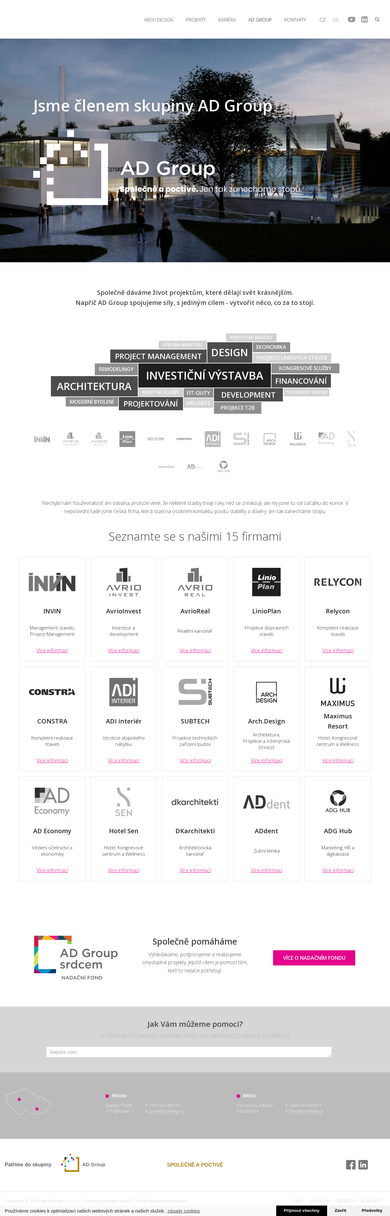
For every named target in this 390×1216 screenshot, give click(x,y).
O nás (297, 1201)
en (335, 19)
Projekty (196, 19)
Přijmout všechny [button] (302, 1210)
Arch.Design (19, 19)
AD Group (260, 19)
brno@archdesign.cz (306, 1111)
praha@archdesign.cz (167, 1111)
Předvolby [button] (372, 1210)
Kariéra (227, 19)
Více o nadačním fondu (314, 957)
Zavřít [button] (340, 1210)
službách (275, 1035)
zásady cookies (184, 1210)
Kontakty (295, 19)
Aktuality (320, 1201)
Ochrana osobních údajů (106, 1201)
